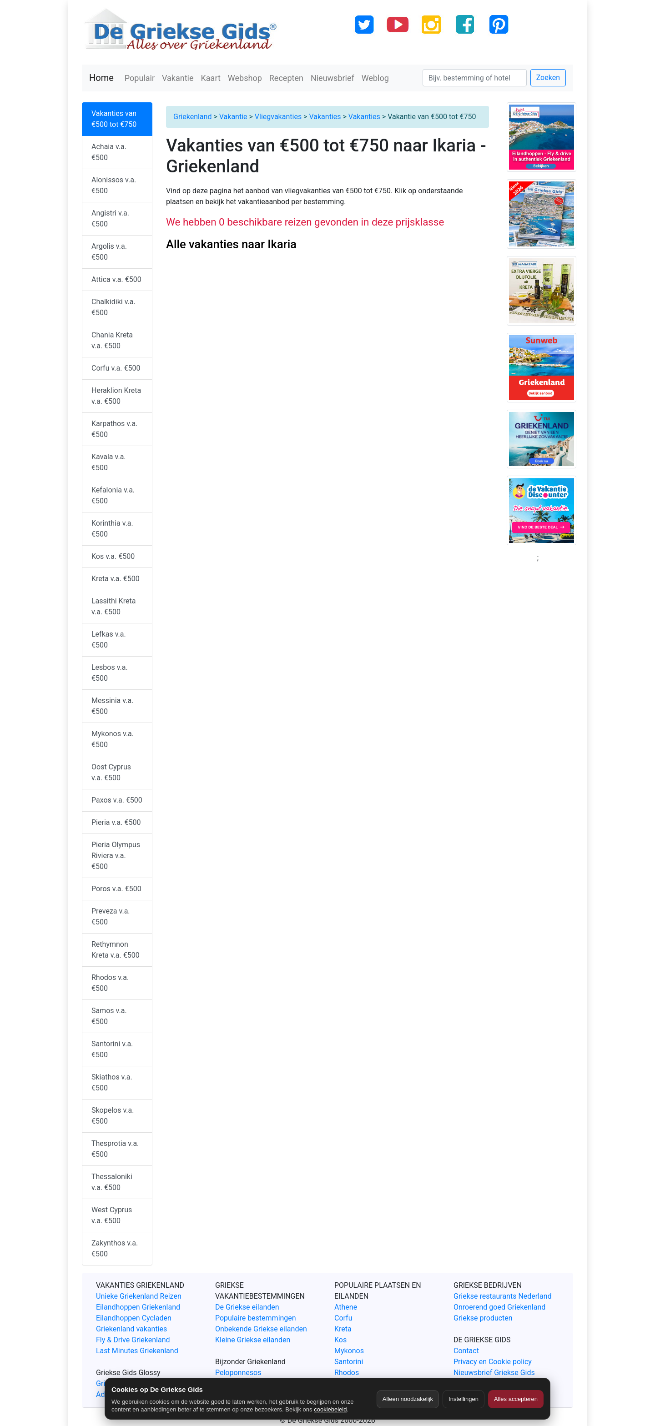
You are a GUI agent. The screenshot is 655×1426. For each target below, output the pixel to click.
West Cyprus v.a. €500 (111, 1215)
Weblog (375, 78)
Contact (466, 1350)
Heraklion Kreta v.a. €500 (116, 396)
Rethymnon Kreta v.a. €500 (115, 949)
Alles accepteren (516, 1399)
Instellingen (463, 1399)
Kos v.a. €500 (113, 556)
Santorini (348, 1361)
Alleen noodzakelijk (408, 1399)
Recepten (286, 78)
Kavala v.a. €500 (108, 462)
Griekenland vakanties (131, 1329)
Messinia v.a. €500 (112, 706)
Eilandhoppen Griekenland (138, 1307)
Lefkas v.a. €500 (108, 639)
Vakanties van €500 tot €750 (113, 119)
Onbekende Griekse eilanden (261, 1329)
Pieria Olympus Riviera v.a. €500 (115, 855)
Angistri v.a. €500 (110, 218)
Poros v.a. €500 (116, 888)
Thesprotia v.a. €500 (115, 1149)
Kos (340, 1340)
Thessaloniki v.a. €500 (111, 1182)
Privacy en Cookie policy (492, 1361)
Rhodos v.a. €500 (110, 983)
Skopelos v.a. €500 (112, 1115)
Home (101, 77)
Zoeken (548, 77)
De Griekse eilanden (247, 1307)
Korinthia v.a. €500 (112, 528)
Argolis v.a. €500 (109, 251)
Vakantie (178, 78)
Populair (140, 78)
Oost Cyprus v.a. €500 (111, 772)
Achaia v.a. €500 (108, 152)
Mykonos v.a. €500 (112, 739)
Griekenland (192, 116)
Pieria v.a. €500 (116, 822)
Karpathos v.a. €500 (114, 429)
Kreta (343, 1329)
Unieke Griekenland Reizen (138, 1296)
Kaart (211, 78)
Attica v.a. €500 (116, 279)
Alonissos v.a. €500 (113, 185)
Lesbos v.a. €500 (109, 673)
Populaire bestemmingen (255, 1318)
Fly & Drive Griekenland (133, 1340)
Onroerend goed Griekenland (499, 1307)
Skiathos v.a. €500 (111, 1082)
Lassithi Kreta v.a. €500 (113, 606)
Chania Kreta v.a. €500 (112, 340)
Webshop (245, 78)
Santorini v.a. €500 (112, 1049)
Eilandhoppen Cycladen (133, 1318)
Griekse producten (483, 1318)
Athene (345, 1307)
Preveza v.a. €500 (110, 916)
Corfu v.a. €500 (115, 368)
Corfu (343, 1318)
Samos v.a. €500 (109, 1016)
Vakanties (325, 116)
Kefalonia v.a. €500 (113, 495)
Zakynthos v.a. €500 (114, 1248)
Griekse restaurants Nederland (502, 1296)
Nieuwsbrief (332, 78)
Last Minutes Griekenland (137, 1350)
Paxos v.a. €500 (116, 800)
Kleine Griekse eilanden (252, 1340)
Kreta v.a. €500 (115, 578)
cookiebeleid (330, 1409)
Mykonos (349, 1350)
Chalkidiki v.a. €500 (113, 307)
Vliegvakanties (278, 116)
